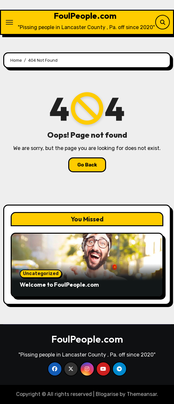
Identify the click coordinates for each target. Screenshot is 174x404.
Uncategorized (41, 273)
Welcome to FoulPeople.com (59, 284)
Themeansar (142, 394)
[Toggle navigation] (9, 22)
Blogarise (107, 394)
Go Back (87, 165)
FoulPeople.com (85, 15)
